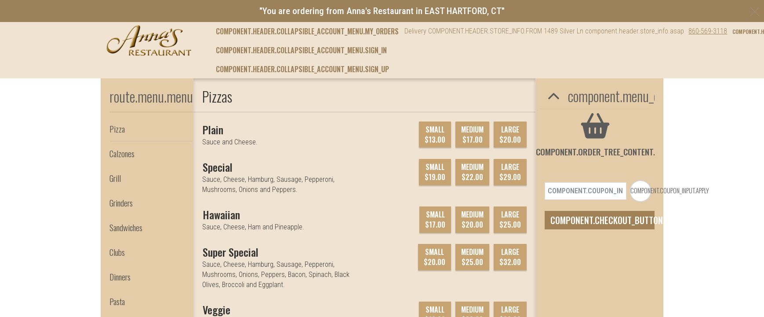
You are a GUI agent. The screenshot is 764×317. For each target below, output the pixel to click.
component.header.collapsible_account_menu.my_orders (307, 31)
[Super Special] (230, 252)
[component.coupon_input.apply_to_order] (640, 168)
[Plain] (213, 129)
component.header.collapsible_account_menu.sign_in (301, 50)
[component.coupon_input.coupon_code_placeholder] (585, 168)
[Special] (217, 167)
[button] (149, 40)
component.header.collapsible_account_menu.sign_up (302, 69)
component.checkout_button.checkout (602, 196)
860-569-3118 (707, 31)
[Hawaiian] (221, 214)
